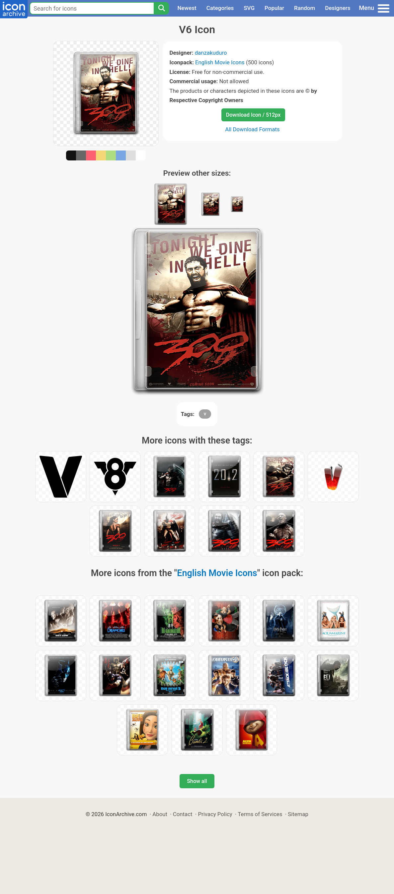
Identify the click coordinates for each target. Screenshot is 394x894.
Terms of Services (260, 814)
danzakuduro (211, 52)
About (159, 814)
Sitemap (298, 814)
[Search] (161, 8)
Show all (197, 781)
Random (304, 8)
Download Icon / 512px (253, 115)
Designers (337, 8)
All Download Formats (252, 129)
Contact (183, 814)
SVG (249, 8)
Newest (186, 8)
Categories (220, 8)
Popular (274, 8)
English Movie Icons (220, 62)
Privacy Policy (215, 814)
